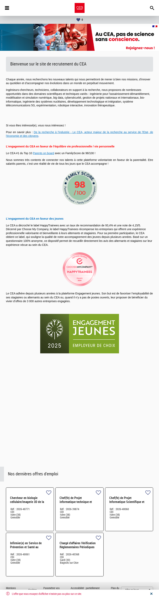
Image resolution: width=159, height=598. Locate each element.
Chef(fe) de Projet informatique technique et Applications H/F (76, 502)
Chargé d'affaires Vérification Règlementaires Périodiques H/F (78, 547)
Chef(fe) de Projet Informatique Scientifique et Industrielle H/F (126, 502)
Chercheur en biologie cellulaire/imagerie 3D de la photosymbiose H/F (27, 502)
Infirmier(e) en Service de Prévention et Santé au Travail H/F (26, 547)
